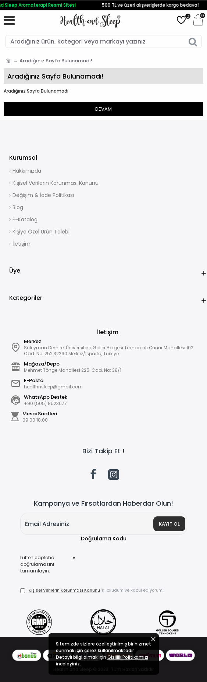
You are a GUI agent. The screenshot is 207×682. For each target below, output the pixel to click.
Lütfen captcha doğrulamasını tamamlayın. (37, 564)
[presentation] (126, 565)
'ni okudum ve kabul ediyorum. (91, 590)
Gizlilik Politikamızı (127, 657)
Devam (103, 108)
